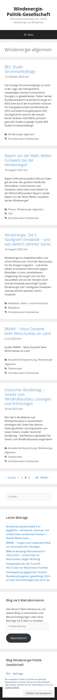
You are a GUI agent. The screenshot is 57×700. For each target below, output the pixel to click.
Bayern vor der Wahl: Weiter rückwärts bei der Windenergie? (28, 160)
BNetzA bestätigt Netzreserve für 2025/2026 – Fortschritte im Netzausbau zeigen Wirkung (25, 555)
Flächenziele (15, 368)
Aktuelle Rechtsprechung (22, 359)
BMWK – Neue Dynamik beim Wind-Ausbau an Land (28, 331)
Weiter (45, 477)
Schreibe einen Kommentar (23, 138)
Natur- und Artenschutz (34, 303)
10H (10, 213)
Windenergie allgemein (21, 134)
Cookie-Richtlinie (12, 687)
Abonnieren (18, 638)
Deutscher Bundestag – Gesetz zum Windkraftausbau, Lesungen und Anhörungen (28, 396)
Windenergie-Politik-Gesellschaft (28, 11)
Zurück (10, 477)
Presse (12, 209)
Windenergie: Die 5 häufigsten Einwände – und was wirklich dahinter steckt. (28, 239)
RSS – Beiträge (14, 673)
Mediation (14, 303)
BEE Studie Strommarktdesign (20, 69)
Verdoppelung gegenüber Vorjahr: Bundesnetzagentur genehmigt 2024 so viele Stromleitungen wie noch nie (28, 576)
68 (37, 477)
